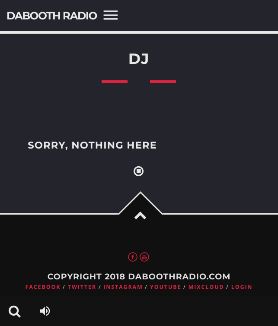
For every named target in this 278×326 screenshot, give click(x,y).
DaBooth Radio (51, 15)
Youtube (165, 287)
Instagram (123, 287)
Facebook (43, 287)
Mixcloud (206, 287)
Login (242, 287)
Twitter (82, 287)
